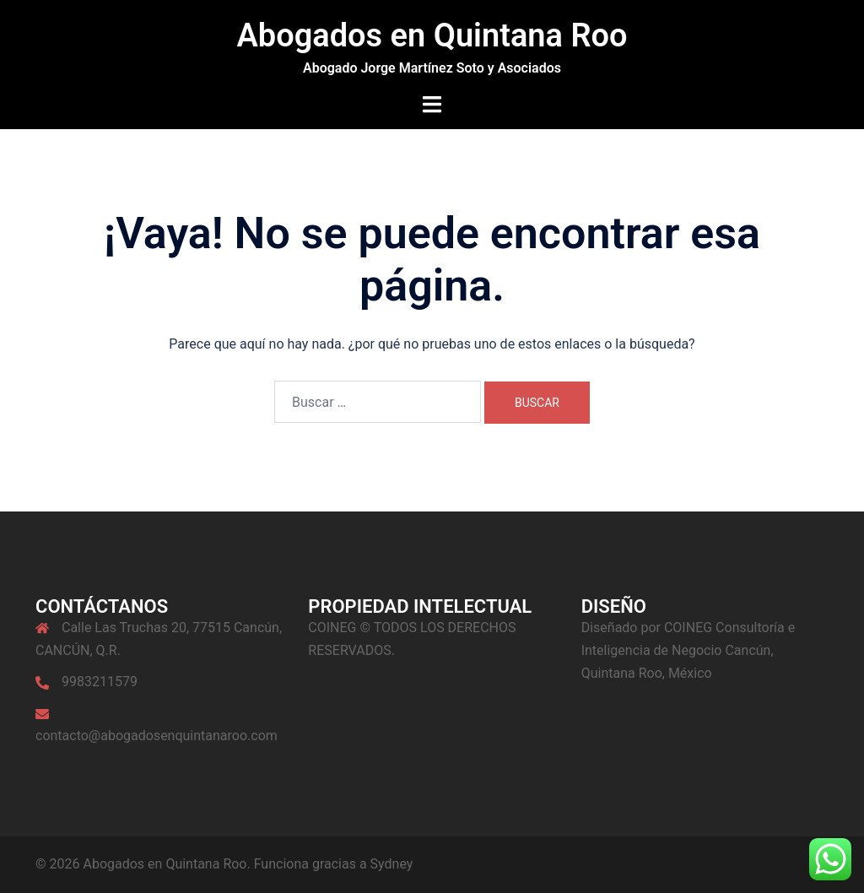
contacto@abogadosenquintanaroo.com (156, 736)
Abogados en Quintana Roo (431, 35)
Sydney (391, 864)
